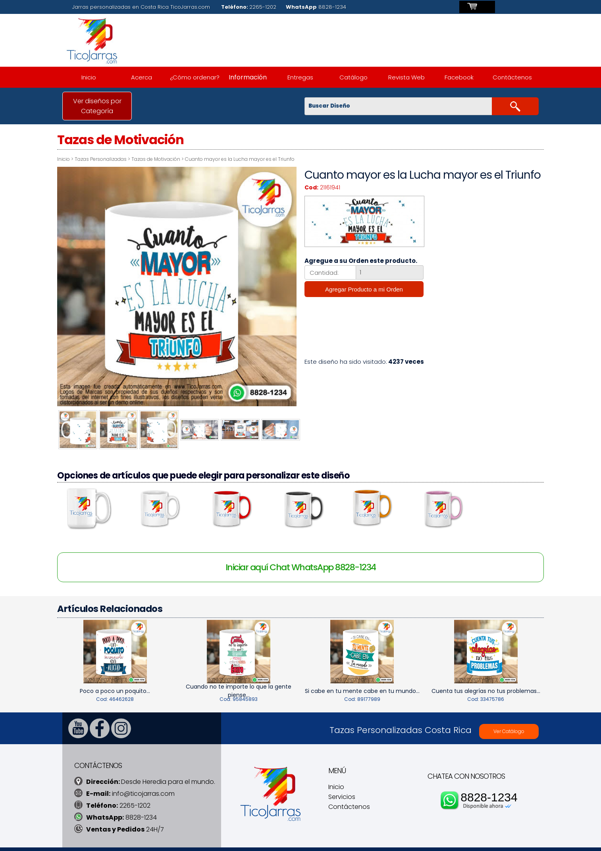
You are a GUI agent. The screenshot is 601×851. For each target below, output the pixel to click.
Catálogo (353, 77)
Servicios (341, 782)
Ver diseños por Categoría (97, 106)
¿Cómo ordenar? (195, 77)
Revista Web (406, 77)
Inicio (88, 77)
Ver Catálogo (508, 716)
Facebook (459, 77)
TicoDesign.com (236, 840)
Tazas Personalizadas (112, 159)
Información (248, 77)
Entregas (300, 77)
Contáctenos (512, 77)
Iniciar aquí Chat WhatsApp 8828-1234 (300, 553)
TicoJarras (198, 840)
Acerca (141, 77)
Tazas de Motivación (167, 159)
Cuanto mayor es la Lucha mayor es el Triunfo (251, 159)
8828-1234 (488, 782)
